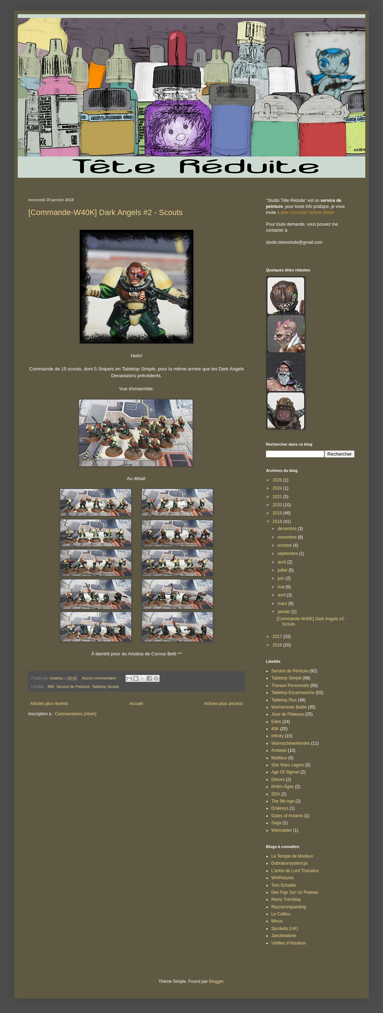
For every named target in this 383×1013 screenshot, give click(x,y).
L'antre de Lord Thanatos (295, 870)
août (282, 562)
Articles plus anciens (223, 703)
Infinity (277, 735)
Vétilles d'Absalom (288, 943)
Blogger (216, 981)
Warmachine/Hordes (290, 743)
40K (51, 686)
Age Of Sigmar (285, 772)
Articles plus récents (49, 703)
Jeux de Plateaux (287, 714)
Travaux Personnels (290, 685)
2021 (278, 496)
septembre (288, 553)
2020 (278, 504)
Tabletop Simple (105, 686)
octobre (285, 545)
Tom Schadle (283, 885)
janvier (285, 611)
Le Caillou (280, 914)
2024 (278, 488)
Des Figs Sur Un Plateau (294, 892)
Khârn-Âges (282, 786)
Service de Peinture (73, 686)
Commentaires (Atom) (75, 713)
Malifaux (279, 757)
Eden (276, 721)
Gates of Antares (287, 815)
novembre (288, 537)
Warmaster (281, 830)
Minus (277, 921)
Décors (278, 779)
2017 (278, 636)
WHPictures (282, 877)
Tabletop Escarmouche (293, 692)
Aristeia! (279, 750)
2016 (278, 645)
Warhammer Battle (289, 707)
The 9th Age (282, 801)
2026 (278, 480)
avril (282, 595)
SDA (275, 794)
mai (282, 586)
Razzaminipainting (288, 906)
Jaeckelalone (283, 935)
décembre (288, 528)
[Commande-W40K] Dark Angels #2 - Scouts (105, 212)
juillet (283, 570)
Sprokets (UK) (284, 928)
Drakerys (279, 808)
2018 (278, 521)
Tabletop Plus (284, 700)
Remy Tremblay (286, 899)
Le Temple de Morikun (292, 856)
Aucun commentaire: (100, 678)
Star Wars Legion (287, 764)
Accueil (136, 703)
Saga (276, 822)
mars (283, 603)
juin (281, 578)
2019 (278, 513)
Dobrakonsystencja (289, 863)
